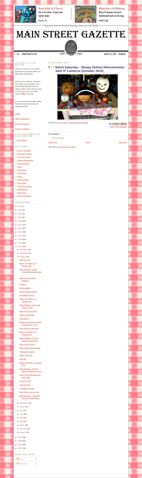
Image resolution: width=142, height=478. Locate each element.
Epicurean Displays (24, 154)
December (24, 249)
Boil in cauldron (25, 288)
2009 (20, 441)
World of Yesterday (24, 196)
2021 (20, 210)
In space (22, 284)
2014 (20, 236)
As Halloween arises (27, 295)
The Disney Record (24, 186)
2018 (20, 221)
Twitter (17, 114)
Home (88, 142)
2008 (20, 444)
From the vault (24, 385)
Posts (20, 459)
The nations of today (27, 388)
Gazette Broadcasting (25, 160)
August (22, 407)
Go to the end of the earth (28, 328)
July (21, 410)
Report (19, 176)
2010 (20, 437)
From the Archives (24, 157)
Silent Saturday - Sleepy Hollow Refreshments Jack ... (30, 272)
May (21, 418)
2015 (20, 232)
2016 (20, 228)
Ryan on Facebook (22, 124)
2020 (20, 214)
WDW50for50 (22, 189)
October (23, 257)
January (23, 432)
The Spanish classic (26, 352)
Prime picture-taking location (29, 348)
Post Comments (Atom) (67, 147)
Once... (20, 167)
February (23, 429)
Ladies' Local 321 (25, 355)
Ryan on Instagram (22, 129)
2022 (20, 206)
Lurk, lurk (22, 359)
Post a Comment (57, 138)
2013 (20, 239)
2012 (20, 243)
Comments (22, 464)
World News (21, 193)
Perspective (21, 170)
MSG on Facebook (22, 119)
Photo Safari (22, 173)
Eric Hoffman (22, 140)
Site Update (21, 183)
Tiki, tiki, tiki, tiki (25, 381)
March (22, 425)
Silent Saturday (121, 127)
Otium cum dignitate (26, 315)
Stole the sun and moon (28, 311)
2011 (20, 246)
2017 (20, 225)
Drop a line (24, 91)
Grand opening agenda (27, 292)
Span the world (25, 260)
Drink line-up (24, 319)
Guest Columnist (23, 164)
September (24, 403)
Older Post (123, 142)
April (22, 421)
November (24, 253)
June (22, 414)
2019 (20, 217)
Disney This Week (24, 150)
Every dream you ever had (29, 392)
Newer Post (52, 142)
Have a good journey (27, 344)
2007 (20, 448)
